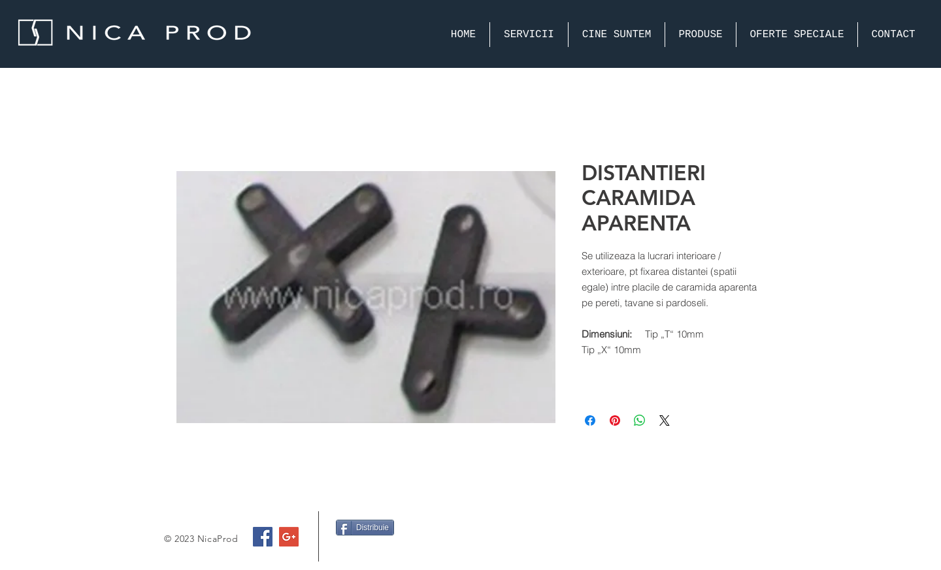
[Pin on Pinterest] (615, 420)
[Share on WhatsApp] (640, 420)
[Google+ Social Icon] (289, 536)
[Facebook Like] (361, 553)
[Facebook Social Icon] (262, 536)
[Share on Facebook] (590, 420)
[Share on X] (664, 420)
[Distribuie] (365, 527)
